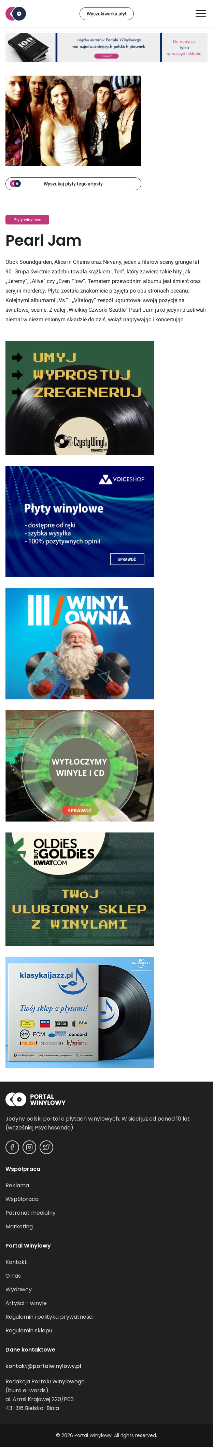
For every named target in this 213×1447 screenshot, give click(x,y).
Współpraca (22, 1199)
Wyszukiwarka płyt (107, 13)
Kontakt (16, 1262)
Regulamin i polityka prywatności (49, 1317)
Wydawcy (18, 1289)
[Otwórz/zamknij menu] (201, 14)
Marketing (19, 1226)
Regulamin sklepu (28, 1330)
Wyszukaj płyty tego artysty (56, 184)
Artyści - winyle (26, 1303)
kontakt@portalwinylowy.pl (43, 1366)
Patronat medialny (30, 1213)
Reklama (17, 1185)
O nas (13, 1276)
